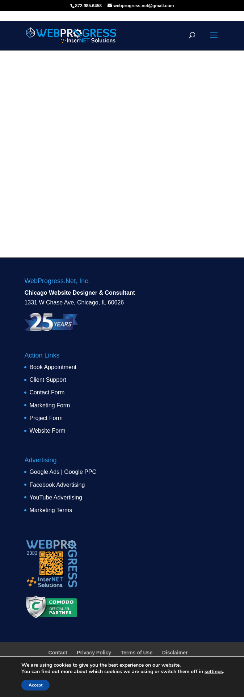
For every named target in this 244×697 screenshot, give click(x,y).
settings (214, 671)
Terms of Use (137, 652)
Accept (35, 685)
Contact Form (46, 392)
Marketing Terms (50, 510)
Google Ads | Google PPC (62, 472)
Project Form (46, 418)
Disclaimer (175, 652)
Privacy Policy (94, 652)
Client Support (47, 380)
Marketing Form (49, 405)
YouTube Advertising (55, 497)
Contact (58, 652)
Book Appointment (52, 367)
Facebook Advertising (57, 485)
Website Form (47, 431)
